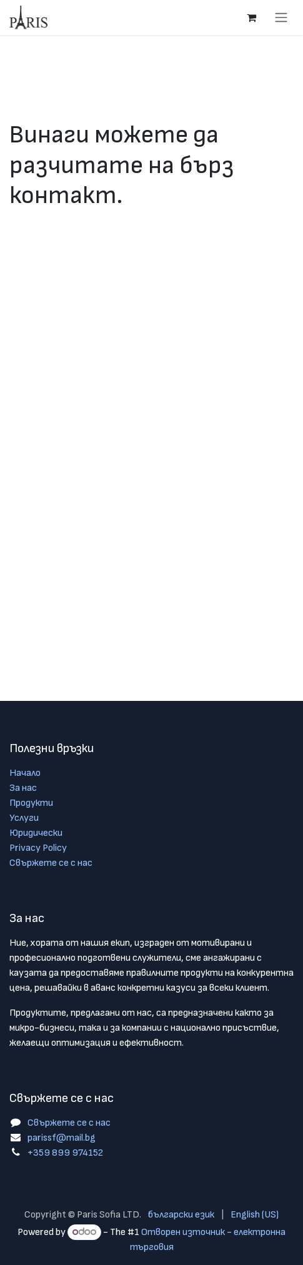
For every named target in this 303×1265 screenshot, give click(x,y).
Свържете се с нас (50, 863)
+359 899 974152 (65, 1153)
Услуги (24, 818)
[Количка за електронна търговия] (251, 17)
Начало (25, 773)
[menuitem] (181, 1215)
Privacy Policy (38, 848)
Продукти (31, 803)
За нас (23, 788)
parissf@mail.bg (61, 1138)
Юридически (35, 833)
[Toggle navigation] (281, 17)
